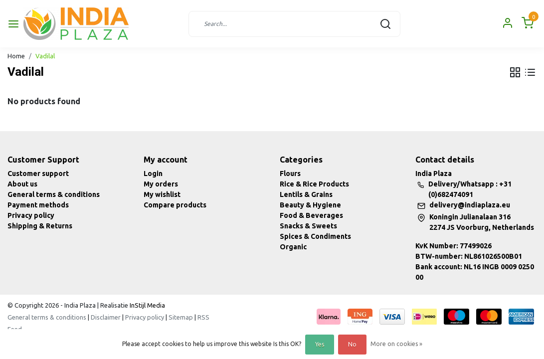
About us (22, 184)
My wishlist (162, 194)
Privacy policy (30, 215)
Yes (319, 344)
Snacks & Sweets (308, 226)
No (352, 344)
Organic (293, 247)
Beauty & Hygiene (310, 205)
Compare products (175, 205)
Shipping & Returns (39, 226)
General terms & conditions (53, 194)
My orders (161, 184)
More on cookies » (396, 344)
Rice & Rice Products (314, 184)
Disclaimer (106, 317)
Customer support (38, 174)
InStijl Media (146, 305)
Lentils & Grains (306, 194)
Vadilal (45, 55)
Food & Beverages (311, 215)
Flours (290, 174)
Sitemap (181, 317)
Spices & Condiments (315, 236)
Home (16, 55)
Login (153, 174)
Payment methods (38, 205)
